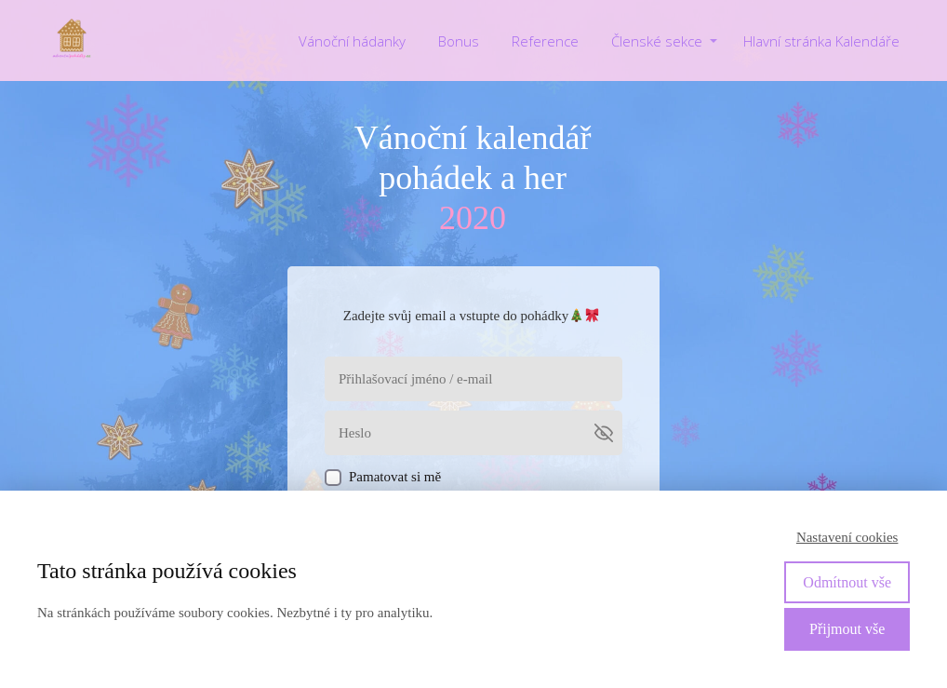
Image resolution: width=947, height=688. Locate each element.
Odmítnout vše (847, 582)
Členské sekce (656, 41)
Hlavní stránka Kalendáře (821, 41)
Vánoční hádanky (352, 41)
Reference (545, 41)
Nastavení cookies (847, 537)
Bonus (458, 41)
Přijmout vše (847, 629)
